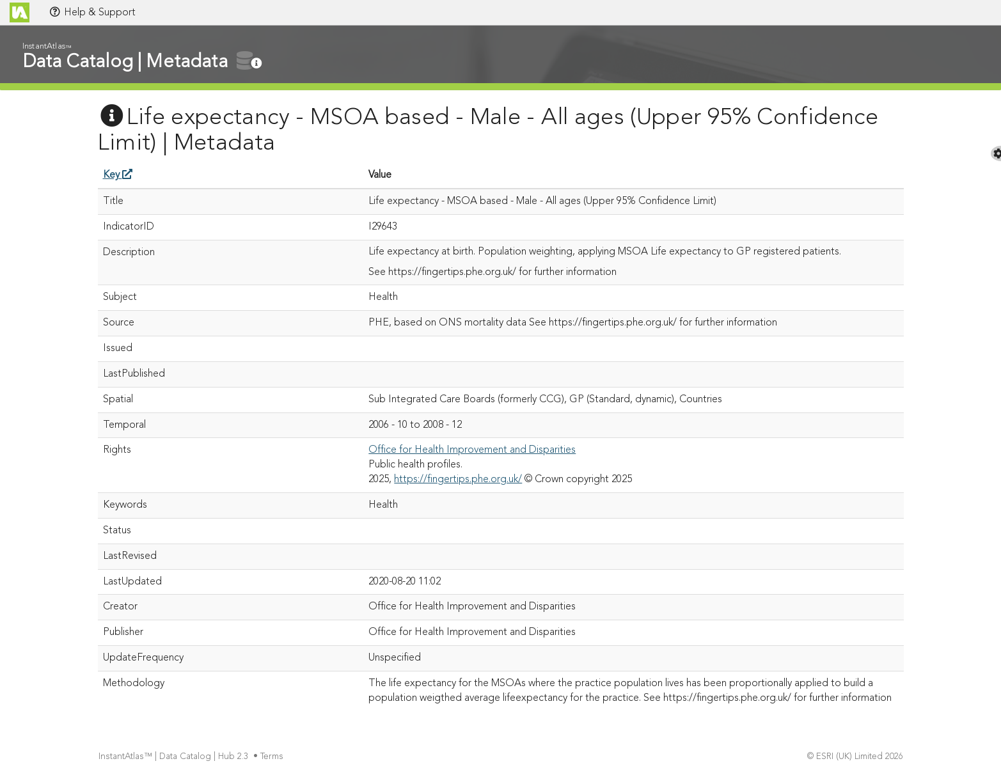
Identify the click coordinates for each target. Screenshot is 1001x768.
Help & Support (92, 12)
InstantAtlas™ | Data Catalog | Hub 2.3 (175, 757)
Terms (273, 757)
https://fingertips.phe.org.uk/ (458, 479)
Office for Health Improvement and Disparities (472, 450)
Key (117, 175)
